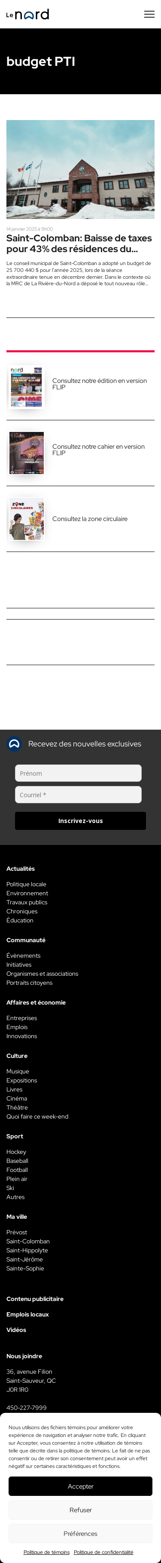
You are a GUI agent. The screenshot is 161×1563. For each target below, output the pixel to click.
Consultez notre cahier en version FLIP (98, 449)
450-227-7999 (26, 1408)
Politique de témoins (47, 1552)
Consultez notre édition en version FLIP (99, 384)
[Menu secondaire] (149, 14)
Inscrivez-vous (80, 821)
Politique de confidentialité (104, 1552)
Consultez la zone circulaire (90, 519)
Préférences (80, 1533)
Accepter (81, 1486)
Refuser (81, 1510)
